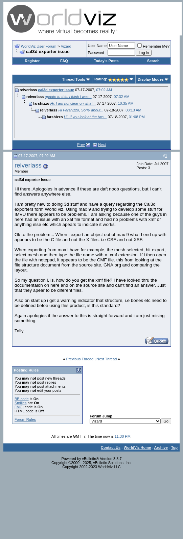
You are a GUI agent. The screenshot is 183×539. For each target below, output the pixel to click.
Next (102, 145)
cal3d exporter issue (56, 90)
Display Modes (151, 79)
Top (174, 447)
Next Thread (106, 359)
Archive (161, 447)
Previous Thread (80, 359)
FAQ (64, 61)
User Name (97, 46)
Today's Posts (106, 61)
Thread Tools (73, 79)
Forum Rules (25, 419)
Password (96, 53)
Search (153, 61)
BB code (22, 399)
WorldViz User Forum (38, 46)
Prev (81, 145)
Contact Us (110, 447)
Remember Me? (153, 46)
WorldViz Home (137, 447)
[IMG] (19, 407)
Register (32, 61)
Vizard (66, 46)
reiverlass (28, 165)
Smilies (20, 403)
